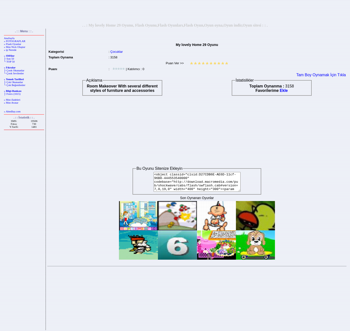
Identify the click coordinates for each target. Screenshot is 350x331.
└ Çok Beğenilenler (14, 85)
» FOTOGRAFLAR (14, 41)
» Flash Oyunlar (12, 44)
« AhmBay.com (12, 111)
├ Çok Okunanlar (13, 82)
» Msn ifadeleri (12, 99)
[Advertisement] (175, 11)
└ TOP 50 (9, 61)
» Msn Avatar (11, 102)
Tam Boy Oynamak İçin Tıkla (321, 75)
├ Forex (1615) (12, 93)
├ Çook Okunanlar (14, 70)
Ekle (284, 90)
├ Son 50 (9, 58)
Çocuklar (116, 51)
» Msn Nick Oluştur (14, 46)
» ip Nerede (10, 49)
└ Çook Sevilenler (14, 73)
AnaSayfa (9, 38)
